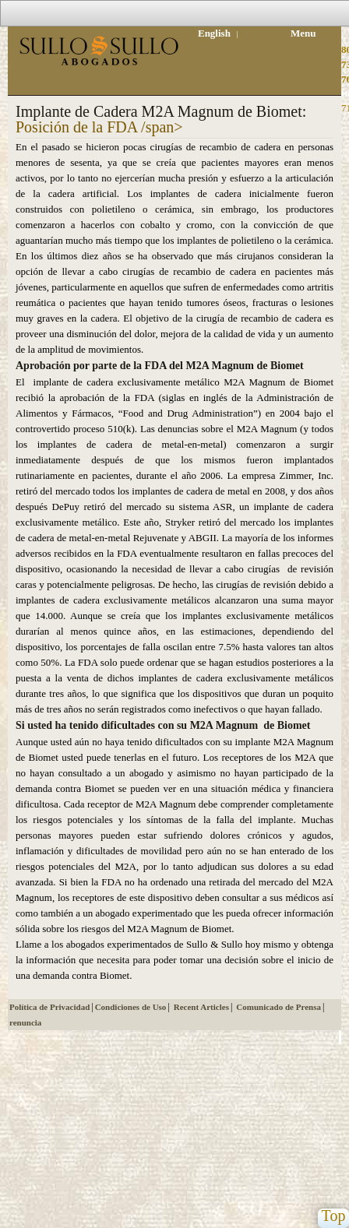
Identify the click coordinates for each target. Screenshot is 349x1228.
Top (334, 1216)
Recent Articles (201, 1007)
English (214, 33)
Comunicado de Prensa (278, 1007)
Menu (303, 33)
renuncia (25, 1022)
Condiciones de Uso (131, 1007)
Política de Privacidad (49, 1007)
